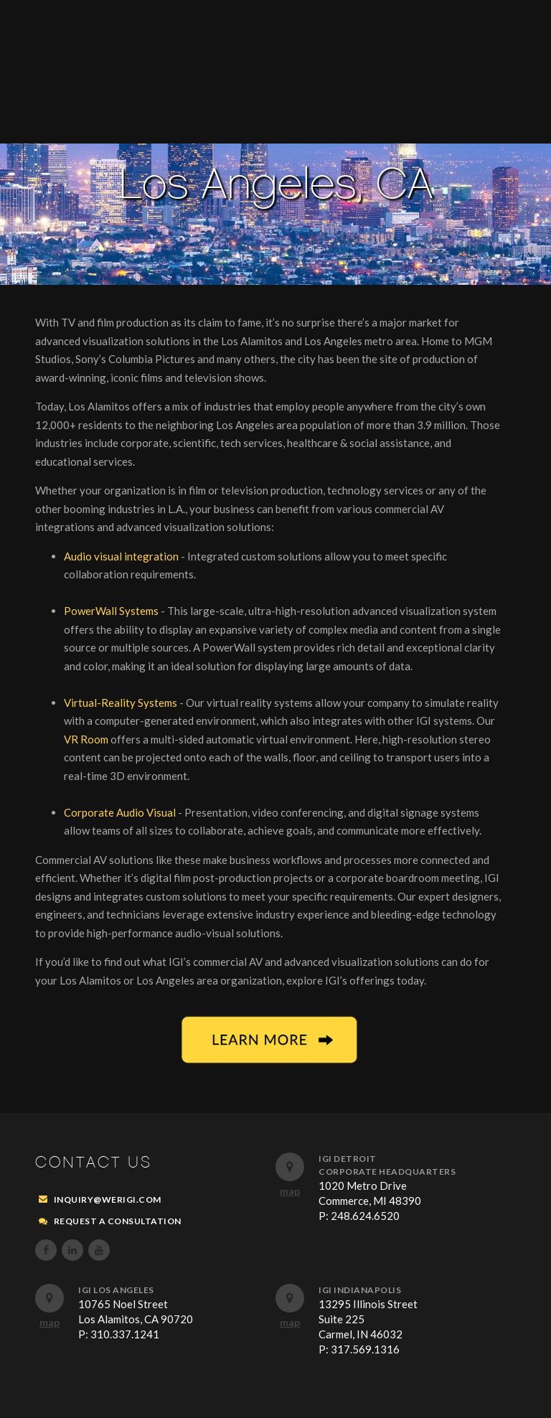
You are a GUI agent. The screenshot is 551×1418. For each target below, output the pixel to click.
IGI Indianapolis (360, 1290)
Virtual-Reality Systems (121, 702)
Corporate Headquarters (387, 1171)
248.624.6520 (365, 1215)
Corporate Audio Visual (121, 812)
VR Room (87, 739)
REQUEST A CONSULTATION (118, 1221)
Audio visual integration (122, 556)
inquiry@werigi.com (107, 1199)
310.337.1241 (124, 1334)
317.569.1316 (365, 1349)
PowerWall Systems (112, 610)
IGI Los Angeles (116, 1290)
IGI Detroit (348, 1158)
